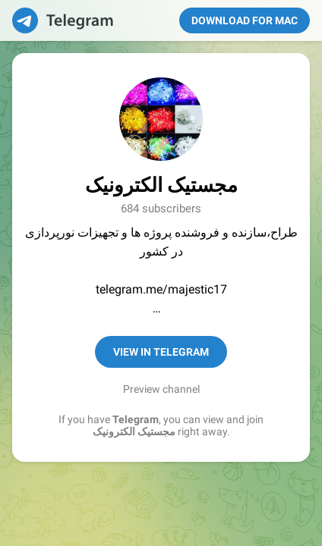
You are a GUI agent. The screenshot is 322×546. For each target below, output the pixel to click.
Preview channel (161, 389)
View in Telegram (161, 352)
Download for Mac (244, 20)
